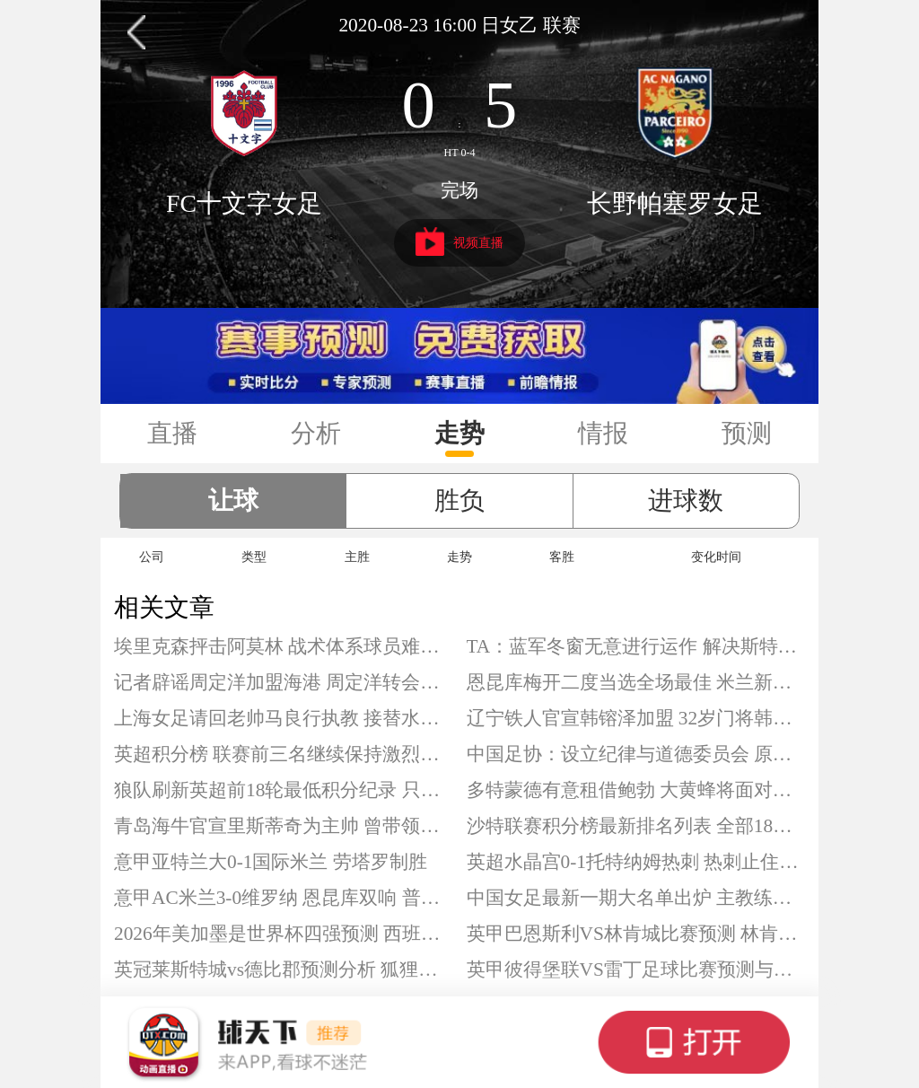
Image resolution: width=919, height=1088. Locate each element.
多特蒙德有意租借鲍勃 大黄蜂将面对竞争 (636, 790)
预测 (747, 433)
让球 (233, 500)
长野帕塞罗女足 (675, 203)
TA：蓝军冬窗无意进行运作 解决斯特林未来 (636, 646)
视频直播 (460, 241)
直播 (172, 433)
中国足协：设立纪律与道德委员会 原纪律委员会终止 (636, 754)
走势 (459, 433)
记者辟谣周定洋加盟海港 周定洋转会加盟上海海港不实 (283, 682)
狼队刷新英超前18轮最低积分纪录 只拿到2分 (283, 790)
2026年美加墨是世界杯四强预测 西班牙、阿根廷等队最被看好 (283, 933)
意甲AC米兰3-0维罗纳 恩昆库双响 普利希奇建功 (283, 897)
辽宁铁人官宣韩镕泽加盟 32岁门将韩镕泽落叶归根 (636, 718)
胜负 (459, 500)
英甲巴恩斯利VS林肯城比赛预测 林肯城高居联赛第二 (636, 933)
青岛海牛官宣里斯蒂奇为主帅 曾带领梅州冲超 (283, 826)
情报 (603, 433)
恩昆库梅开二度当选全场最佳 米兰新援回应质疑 (636, 682)
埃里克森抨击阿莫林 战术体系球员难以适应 (283, 646)
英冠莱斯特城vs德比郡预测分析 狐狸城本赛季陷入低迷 (283, 969)
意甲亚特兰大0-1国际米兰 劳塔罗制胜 (270, 862)
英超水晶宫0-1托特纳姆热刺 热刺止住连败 (636, 862)
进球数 (685, 500)
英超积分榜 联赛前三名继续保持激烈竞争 (283, 754)
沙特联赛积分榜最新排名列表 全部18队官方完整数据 (636, 826)
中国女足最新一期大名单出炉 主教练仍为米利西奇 (636, 897)
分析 (316, 433)
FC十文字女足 (244, 203)
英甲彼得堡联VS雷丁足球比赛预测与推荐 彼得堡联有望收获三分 (636, 969)
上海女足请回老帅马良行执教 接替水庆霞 (283, 718)
